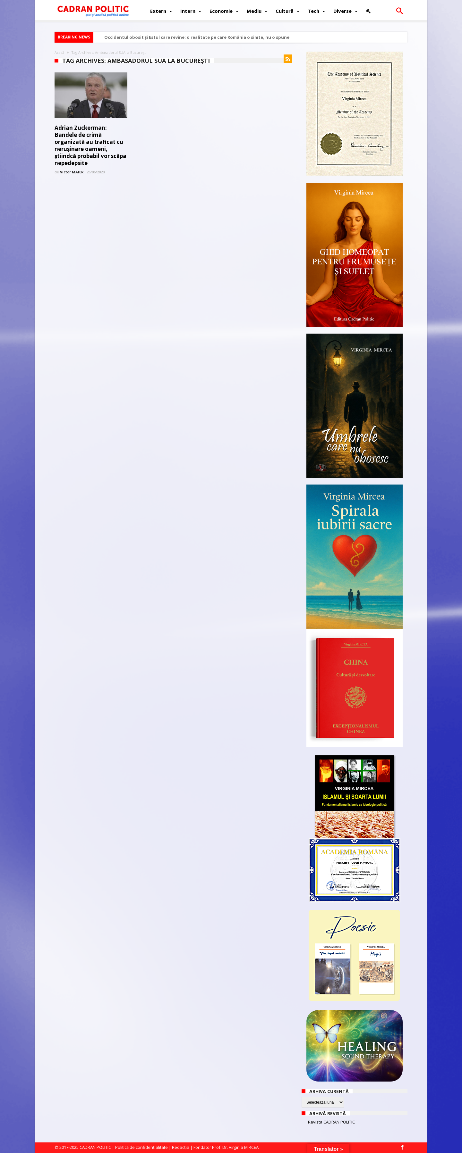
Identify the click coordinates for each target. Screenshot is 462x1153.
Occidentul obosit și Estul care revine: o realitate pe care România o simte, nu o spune (196, 37)
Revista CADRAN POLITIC (331, 1122)
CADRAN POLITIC (95, 1147)
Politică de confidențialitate (141, 1147)
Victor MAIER (72, 172)
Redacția (180, 1147)
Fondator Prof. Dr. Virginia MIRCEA (226, 1147)
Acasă (59, 52)
